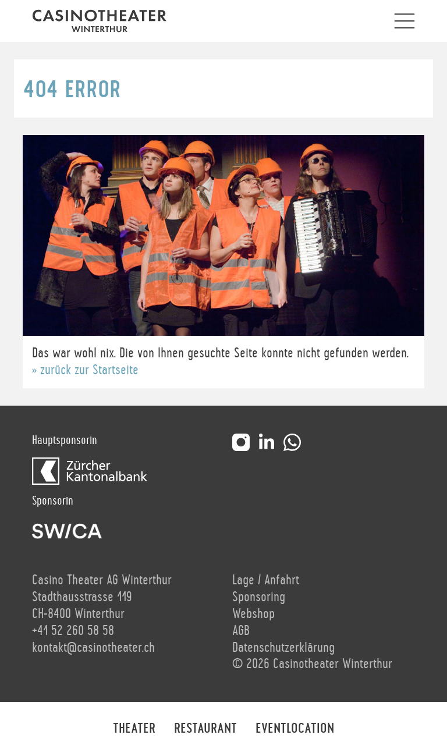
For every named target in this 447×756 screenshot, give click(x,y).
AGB (241, 631)
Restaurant (205, 729)
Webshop (253, 614)
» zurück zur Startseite (85, 370)
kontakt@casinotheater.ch (93, 648)
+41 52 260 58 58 (73, 631)
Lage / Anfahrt (265, 580)
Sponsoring (258, 597)
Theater (134, 729)
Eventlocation (295, 729)
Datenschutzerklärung (283, 648)
